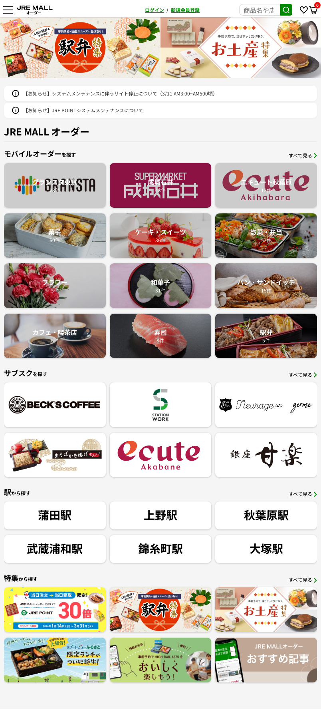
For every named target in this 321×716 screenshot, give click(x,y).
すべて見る (303, 155)
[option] (205, 47)
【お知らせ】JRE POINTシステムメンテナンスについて (83, 110)
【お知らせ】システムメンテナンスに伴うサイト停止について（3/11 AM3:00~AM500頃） (120, 93)
